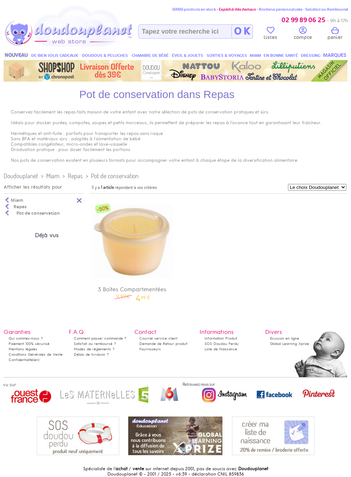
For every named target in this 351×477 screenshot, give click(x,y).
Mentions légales (23, 349)
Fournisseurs (150, 349)
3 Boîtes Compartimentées (132, 249)
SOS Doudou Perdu (222, 344)
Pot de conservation (115, 176)
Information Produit (221, 338)
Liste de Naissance (221, 349)
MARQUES (334, 55)
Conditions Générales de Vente (36, 354)
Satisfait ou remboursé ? (95, 344)
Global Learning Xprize (289, 344)
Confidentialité (21, 360)
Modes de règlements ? (94, 349)
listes (270, 34)
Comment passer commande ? (100, 338)
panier (334, 34)
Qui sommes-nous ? (26, 338)
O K (242, 31)
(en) (36, 360)
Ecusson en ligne (284, 338)
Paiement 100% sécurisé (29, 344)
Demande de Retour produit (163, 344)
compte (303, 34)
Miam (52, 176)
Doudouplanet (21, 176)
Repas (75, 176)
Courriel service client (158, 338)
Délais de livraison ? (91, 354)
